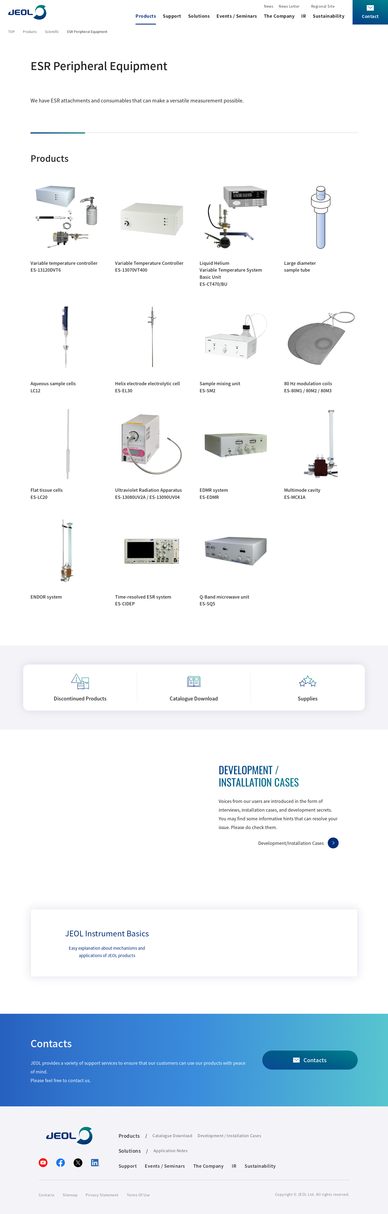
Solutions (199, 16)
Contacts (47, 1194)
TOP (11, 31)
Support (172, 16)
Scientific (52, 31)
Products (146, 16)
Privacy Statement (102, 1194)
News (268, 6)
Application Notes (171, 1150)
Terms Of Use (138, 1194)
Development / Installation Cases (229, 1135)
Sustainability (328, 16)
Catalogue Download (172, 1135)
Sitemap (70, 1194)
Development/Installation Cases (291, 843)
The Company (279, 16)
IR (303, 16)
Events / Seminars (236, 16)
